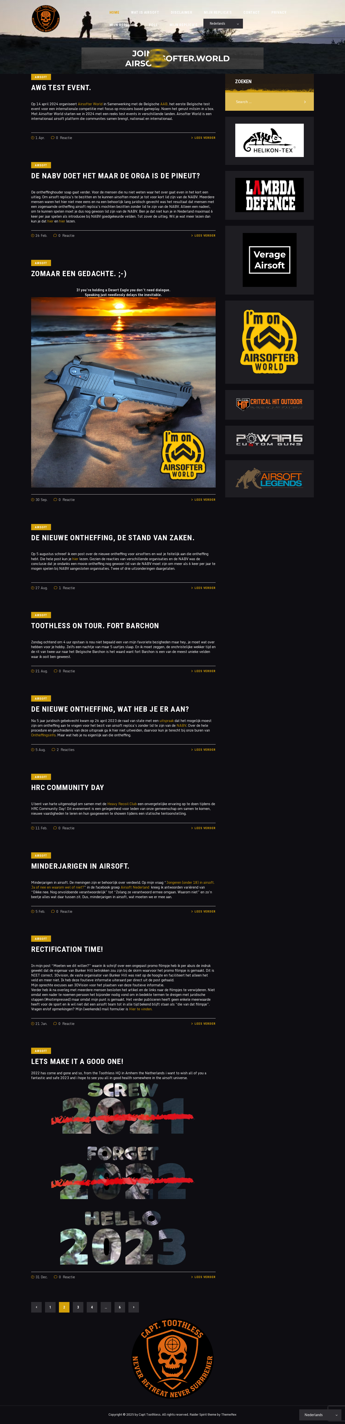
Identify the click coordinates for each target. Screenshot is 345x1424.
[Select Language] (223, 24)
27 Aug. (41, 589)
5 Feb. (40, 912)
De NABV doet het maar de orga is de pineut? (115, 177)
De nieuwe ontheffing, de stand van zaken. (113, 539)
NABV (181, 726)
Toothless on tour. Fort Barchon (95, 626)
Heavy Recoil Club (122, 805)
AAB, (164, 105)
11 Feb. (41, 829)
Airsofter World (90, 105)
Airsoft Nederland (135, 888)
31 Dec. (41, 1278)
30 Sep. (41, 500)
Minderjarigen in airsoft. (80, 867)
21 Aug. (41, 672)
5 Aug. (40, 750)
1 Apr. (40, 139)
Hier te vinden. (140, 1010)
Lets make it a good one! (77, 1062)
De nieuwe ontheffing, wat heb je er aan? (110, 710)
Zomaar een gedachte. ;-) (79, 274)
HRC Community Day (67, 788)
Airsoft (41, 78)
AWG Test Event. (61, 89)
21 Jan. (41, 1024)
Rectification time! (67, 950)
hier (50, 222)
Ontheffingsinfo (43, 736)
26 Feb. (41, 236)
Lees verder (205, 139)
